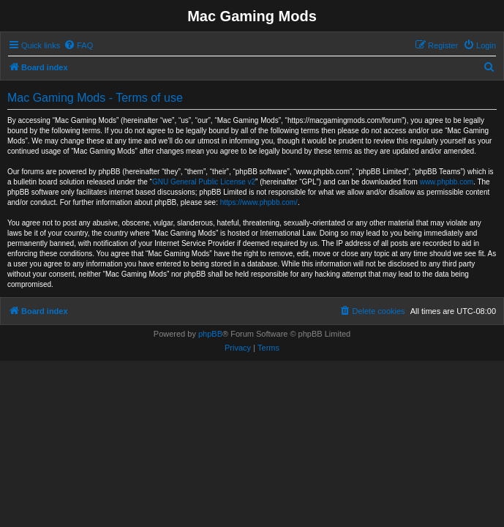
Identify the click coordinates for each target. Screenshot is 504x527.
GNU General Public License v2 (203, 182)
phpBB (210, 333)
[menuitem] (78, 45)
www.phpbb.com (446, 182)
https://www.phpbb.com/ (259, 202)
